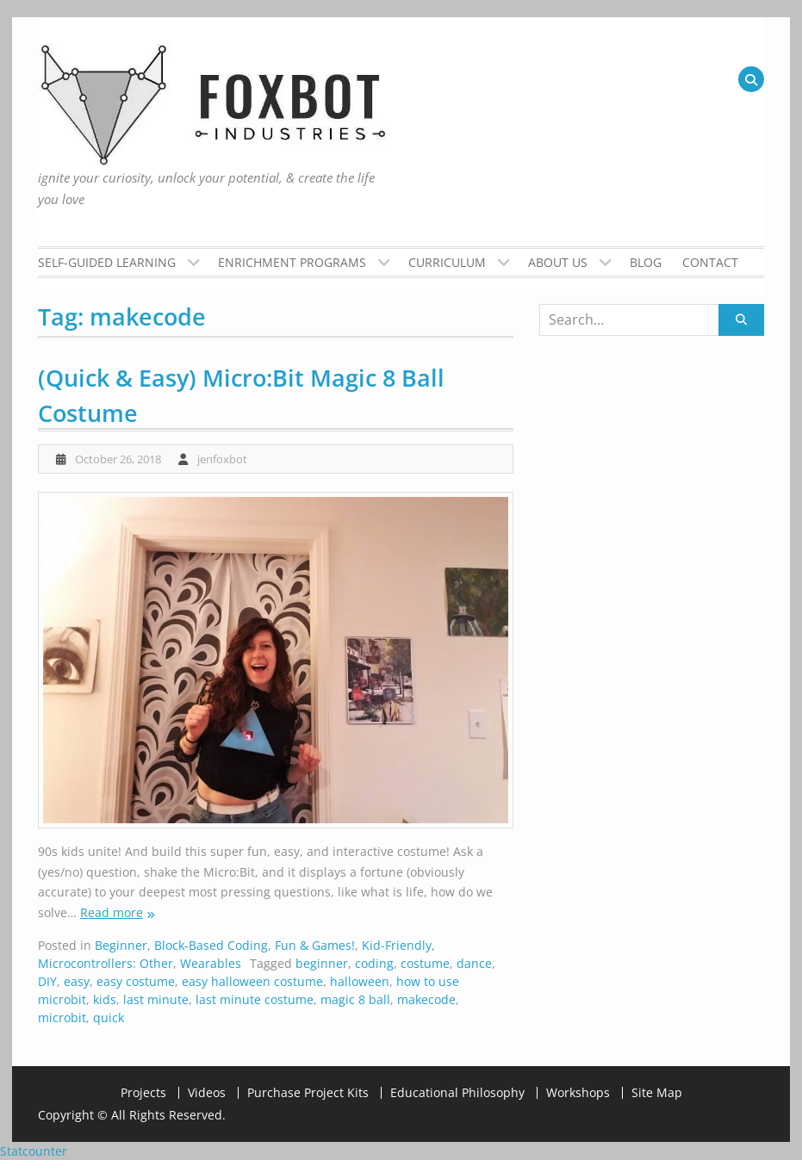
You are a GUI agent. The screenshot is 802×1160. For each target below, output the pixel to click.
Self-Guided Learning (107, 262)
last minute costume (255, 999)
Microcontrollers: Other (105, 963)
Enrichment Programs (292, 262)
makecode (426, 999)
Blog (646, 262)
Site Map (656, 1093)
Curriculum (447, 262)
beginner (321, 963)
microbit (62, 1017)
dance (474, 963)
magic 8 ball (355, 999)
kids (104, 999)
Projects (143, 1093)
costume (425, 963)
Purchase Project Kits (308, 1093)
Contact (710, 262)
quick (108, 1017)
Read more (111, 912)
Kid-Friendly (397, 945)
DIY (47, 981)
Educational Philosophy (457, 1093)
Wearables (210, 963)
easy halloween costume (252, 981)
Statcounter (33, 1151)
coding (374, 963)
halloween (359, 981)
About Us (558, 262)
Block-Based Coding (211, 945)
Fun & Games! (315, 945)
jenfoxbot (222, 459)
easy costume (135, 981)
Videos (207, 1093)
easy (77, 981)
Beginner (121, 945)
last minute (156, 999)
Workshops (578, 1093)
